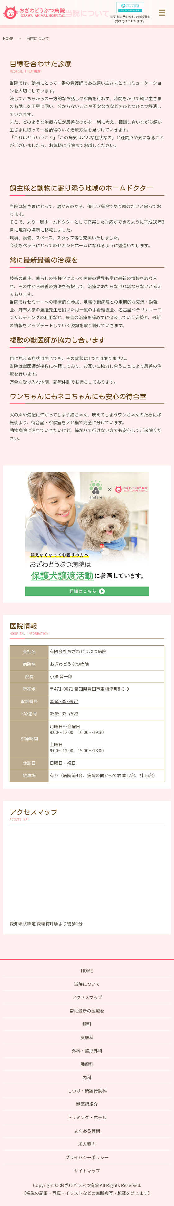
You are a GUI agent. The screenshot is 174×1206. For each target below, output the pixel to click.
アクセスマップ (87, 997)
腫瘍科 (87, 1064)
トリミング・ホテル (87, 1117)
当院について (87, 984)
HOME (8, 38)
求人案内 (87, 1144)
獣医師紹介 (87, 1104)
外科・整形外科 (87, 1051)
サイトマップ (87, 1171)
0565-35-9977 (64, 701)
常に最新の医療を (87, 1011)
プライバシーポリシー (87, 1157)
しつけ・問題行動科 (87, 1091)
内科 (87, 1077)
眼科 (87, 1024)
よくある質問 (87, 1131)
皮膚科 (87, 1037)
